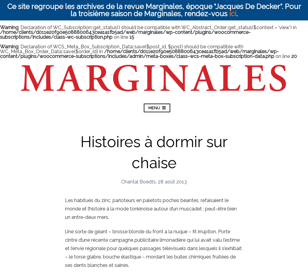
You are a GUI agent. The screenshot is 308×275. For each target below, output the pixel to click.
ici (232, 13)
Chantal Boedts (138, 182)
